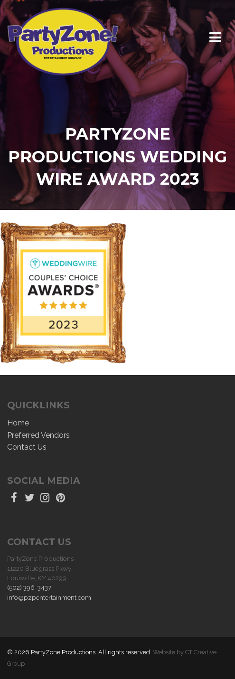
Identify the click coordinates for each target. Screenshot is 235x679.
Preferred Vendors (38, 435)
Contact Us (27, 447)
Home (18, 422)
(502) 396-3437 (29, 587)
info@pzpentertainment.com (49, 597)
